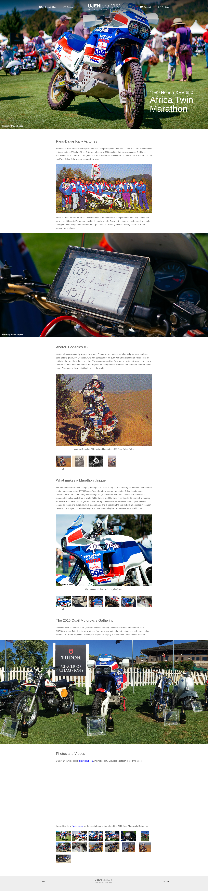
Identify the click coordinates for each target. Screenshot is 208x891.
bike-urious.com (86, 761)
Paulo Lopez (77, 826)
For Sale (166, 881)
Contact (42, 881)
